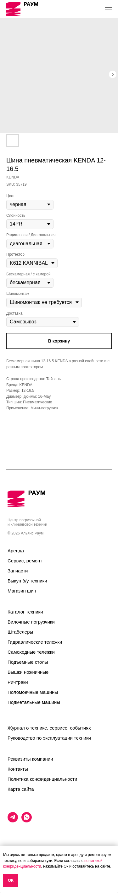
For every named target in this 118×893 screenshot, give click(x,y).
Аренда (16, 550)
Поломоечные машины (33, 692)
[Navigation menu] (108, 9)
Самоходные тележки (31, 652)
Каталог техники (25, 611)
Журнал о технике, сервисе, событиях (49, 728)
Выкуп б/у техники (27, 580)
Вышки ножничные (28, 672)
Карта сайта (21, 789)
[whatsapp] (26, 820)
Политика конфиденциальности (42, 779)
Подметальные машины (34, 702)
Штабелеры (20, 632)
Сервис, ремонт (25, 560)
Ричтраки (18, 682)
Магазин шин (22, 590)
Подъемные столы (28, 662)
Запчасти (18, 570)
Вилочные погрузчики (31, 622)
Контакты (18, 769)
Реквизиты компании (30, 759)
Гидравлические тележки (35, 642)
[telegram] (13, 820)
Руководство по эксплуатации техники (49, 738)
